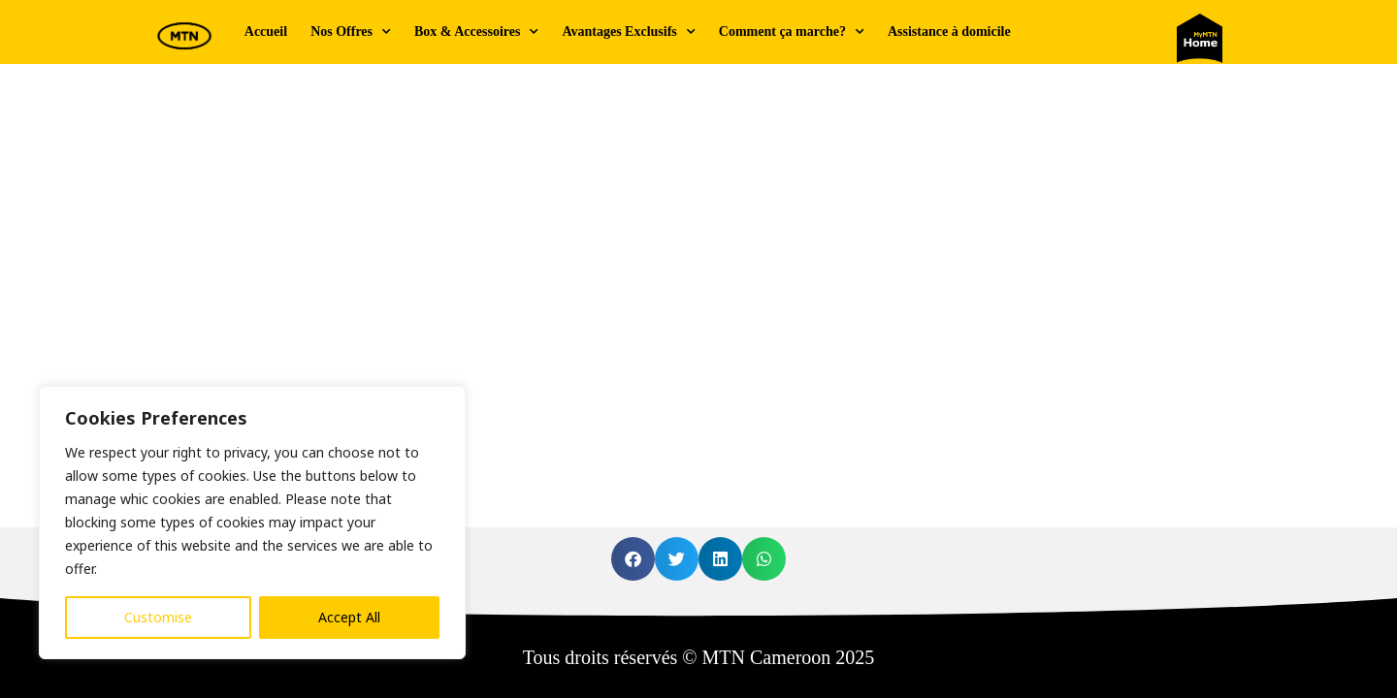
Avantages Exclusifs (628, 32)
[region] (252, 522)
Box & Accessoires (476, 32)
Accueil (265, 31)
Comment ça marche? (791, 32)
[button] (633, 559)
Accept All (349, 617)
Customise (158, 617)
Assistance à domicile (949, 31)
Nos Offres (350, 32)
